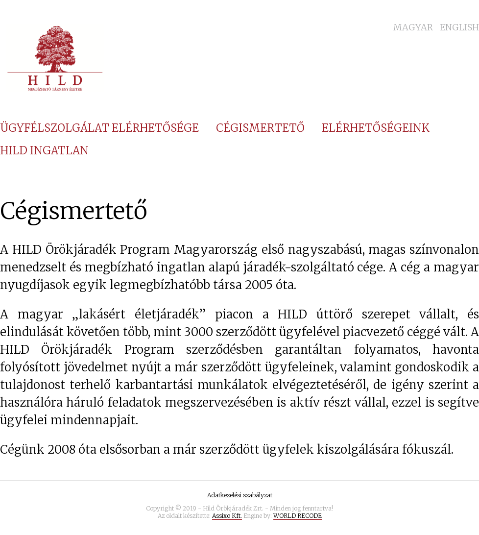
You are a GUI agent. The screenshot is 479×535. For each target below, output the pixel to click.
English (459, 27)
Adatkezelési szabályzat (239, 495)
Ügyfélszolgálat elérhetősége (99, 128)
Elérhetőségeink (376, 128)
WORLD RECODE (297, 515)
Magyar (413, 27)
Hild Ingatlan (44, 150)
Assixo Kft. (227, 515)
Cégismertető (260, 128)
